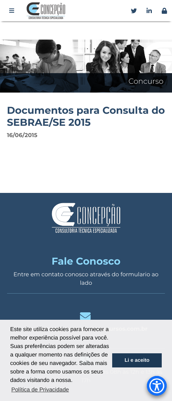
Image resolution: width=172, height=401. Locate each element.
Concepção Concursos (47, 10)
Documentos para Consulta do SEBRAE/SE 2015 (86, 117)
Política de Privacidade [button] (40, 390)
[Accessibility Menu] (157, 386)
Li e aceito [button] (137, 360)
